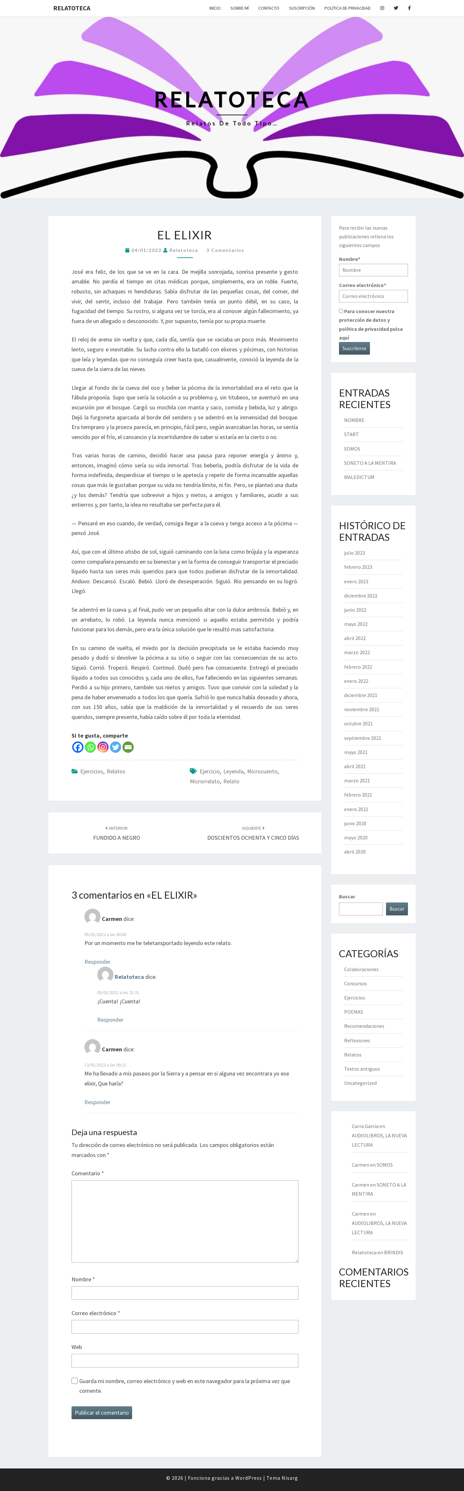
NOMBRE (354, 420)
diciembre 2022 (360, 595)
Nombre (83, 1279)
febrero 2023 (358, 567)
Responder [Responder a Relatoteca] (110, 1019)
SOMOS (352, 448)
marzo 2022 (357, 652)
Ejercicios (91, 771)
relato (231, 781)
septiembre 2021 (362, 738)
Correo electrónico (96, 1313)
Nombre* (373, 266)
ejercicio (209, 771)
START (351, 434)
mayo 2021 (356, 752)
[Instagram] (103, 747)
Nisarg (290, 1478)
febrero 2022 (358, 667)
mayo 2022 (356, 624)
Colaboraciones (361, 969)
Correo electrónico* (373, 292)
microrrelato (205, 781)
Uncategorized (360, 1083)
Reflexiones (357, 1040)
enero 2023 (356, 581)
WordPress (248, 1478)
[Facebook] (77, 747)
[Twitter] (115, 747)
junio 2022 (355, 610)
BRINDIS (393, 1252)
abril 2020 (355, 851)
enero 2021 (356, 809)
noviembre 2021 (361, 709)
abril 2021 (355, 766)
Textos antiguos (362, 1069)
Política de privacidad (347, 8)
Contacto (268, 8)
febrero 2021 (358, 794)
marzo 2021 (357, 780)
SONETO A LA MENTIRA (370, 463)
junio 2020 (355, 823)
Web (77, 1347)
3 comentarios (226, 250)
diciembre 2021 (360, 695)
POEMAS (353, 1011)
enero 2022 (356, 681)
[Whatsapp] (90, 747)
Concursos (355, 983)
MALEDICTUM (359, 477)
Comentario (88, 1173)
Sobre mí (239, 8)
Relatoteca (71, 8)
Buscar (347, 896)
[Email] (128, 747)
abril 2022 (355, 638)
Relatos (116, 771)
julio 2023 (354, 553)
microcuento (262, 771)
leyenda (233, 771)
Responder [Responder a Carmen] (97, 961)
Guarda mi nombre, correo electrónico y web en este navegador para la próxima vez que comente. (184, 1386)
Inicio (215, 8)
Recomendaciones (364, 1026)
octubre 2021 (358, 723)
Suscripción (302, 8)
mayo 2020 (356, 837)
